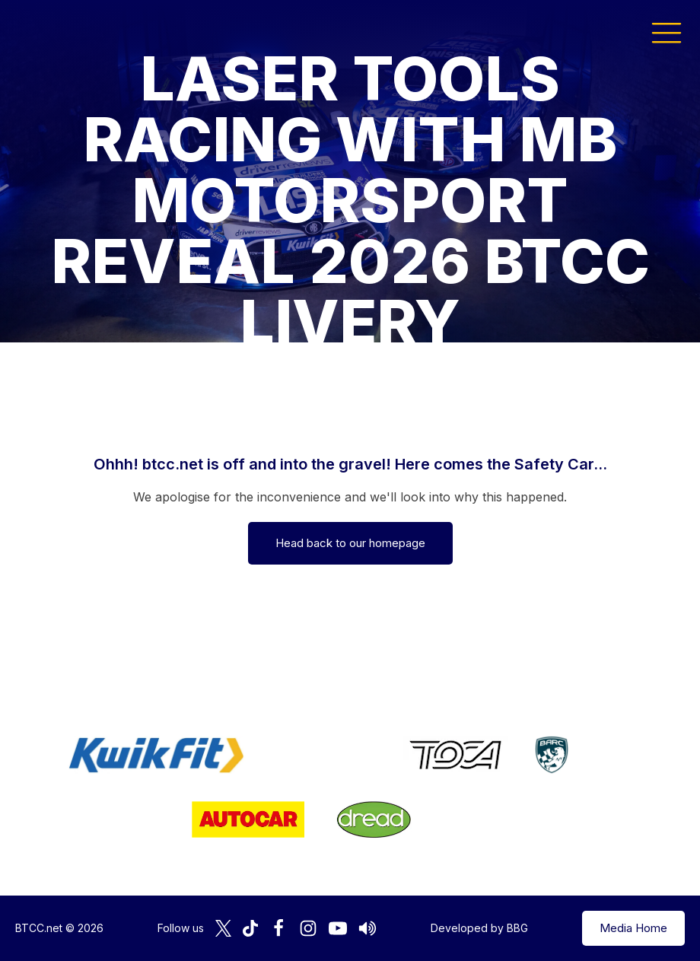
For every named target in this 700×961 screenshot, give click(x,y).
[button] (666, 32)
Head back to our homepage (350, 543)
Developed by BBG (479, 927)
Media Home (633, 928)
